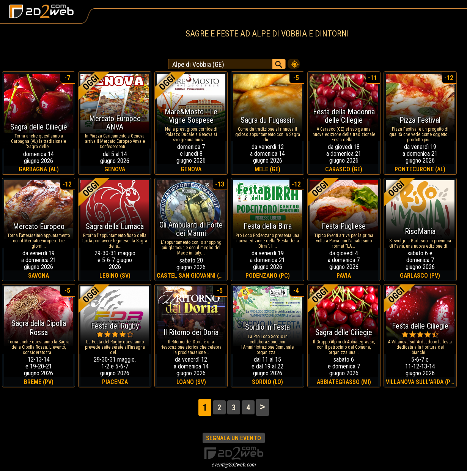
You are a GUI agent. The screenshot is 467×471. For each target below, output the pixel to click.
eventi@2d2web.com (233, 465)
